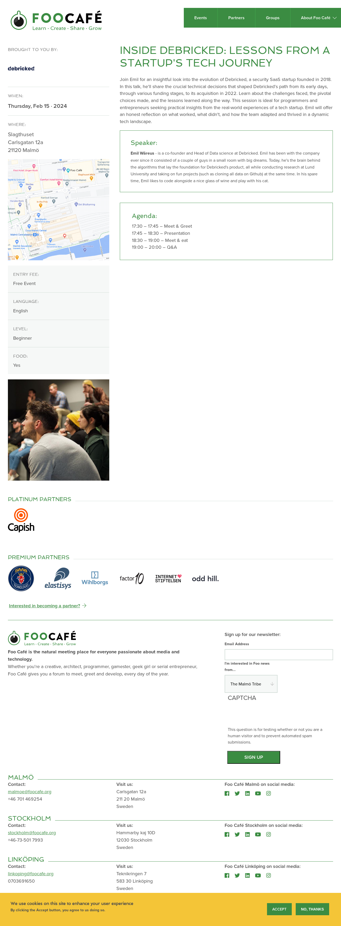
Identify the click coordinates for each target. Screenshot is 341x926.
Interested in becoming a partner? (44, 605)
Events (200, 18)
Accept (279, 909)
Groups (273, 18)
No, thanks (312, 910)
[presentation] (268, 716)
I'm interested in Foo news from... (247, 666)
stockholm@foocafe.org (32, 832)
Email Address (237, 644)
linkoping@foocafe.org (30, 873)
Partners (236, 18)
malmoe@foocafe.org (29, 791)
